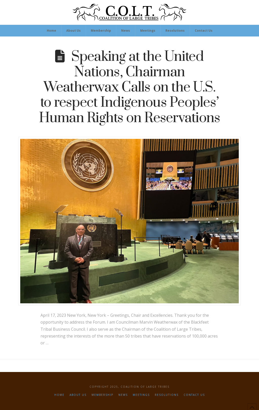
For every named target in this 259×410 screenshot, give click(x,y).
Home (59, 395)
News (123, 395)
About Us (78, 395)
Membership (102, 395)
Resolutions (167, 395)
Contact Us (194, 395)
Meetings (141, 395)
